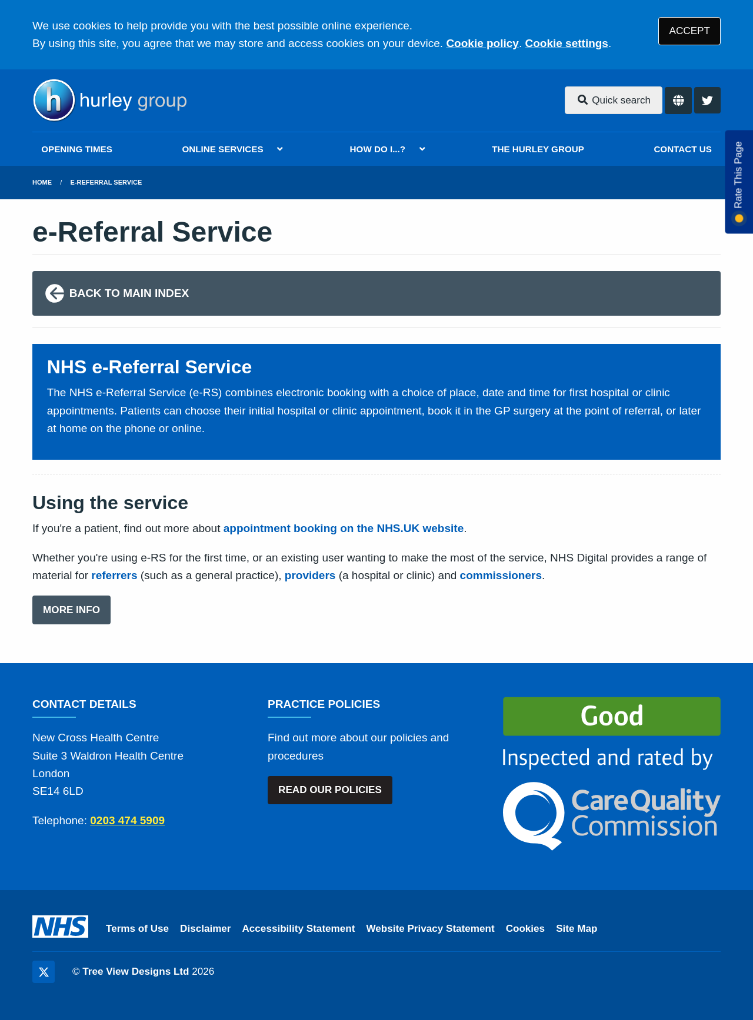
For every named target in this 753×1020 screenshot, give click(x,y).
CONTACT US (682, 149)
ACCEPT (689, 30)
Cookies (525, 928)
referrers (114, 575)
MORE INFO (71, 610)
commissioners (501, 575)
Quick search (614, 100)
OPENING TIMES (76, 149)
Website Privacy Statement (430, 928)
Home (42, 182)
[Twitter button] (707, 100)
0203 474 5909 (127, 820)
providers (310, 575)
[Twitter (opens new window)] (43, 972)
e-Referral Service (106, 182)
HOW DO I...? (378, 149)
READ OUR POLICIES (330, 789)
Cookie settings (566, 43)
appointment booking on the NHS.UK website (344, 528)
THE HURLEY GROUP (538, 149)
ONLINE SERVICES (222, 149)
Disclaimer (205, 928)
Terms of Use (137, 928)
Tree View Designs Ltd (135, 971)
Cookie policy (482, 43)
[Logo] (109, 100)
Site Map (576, 928)
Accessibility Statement (298, 928)
